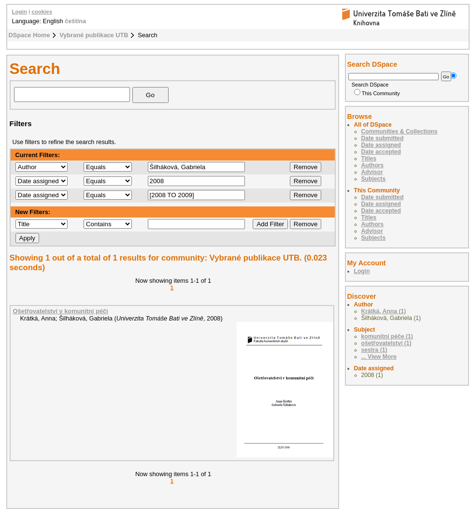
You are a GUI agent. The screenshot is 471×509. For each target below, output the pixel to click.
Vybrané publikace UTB (93, 35)
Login (19, 12)
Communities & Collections (399, 131)
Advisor (372, 172)
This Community (377, 93)
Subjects (373, 178)
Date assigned (381, 145)
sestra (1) (374, 350)
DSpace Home (29, 35)
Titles (369, 158)
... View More (379, 356)
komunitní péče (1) (387, 336)
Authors (372, 165)
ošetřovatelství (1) (386, 343)
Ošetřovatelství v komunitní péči (60, 311)
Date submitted (382, 138)
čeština (75, 21)
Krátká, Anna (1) (383, 311)
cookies (41, 12)
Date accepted (381, 151)
